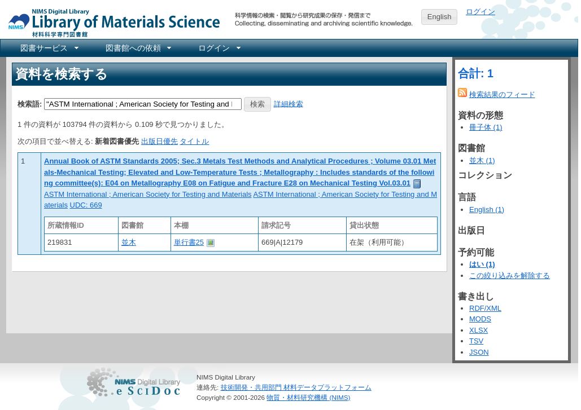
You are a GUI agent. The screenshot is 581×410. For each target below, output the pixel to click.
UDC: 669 (86, 205)
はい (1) (482, 264)
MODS (480, 319)
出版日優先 (159, 141)
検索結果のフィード (502, 94)
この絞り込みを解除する (509, 275)
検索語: (30, 103)
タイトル (194, 141)
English (439, 16)
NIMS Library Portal (110, 22)
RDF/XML (485, 308)
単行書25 (189, 242)
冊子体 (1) (486, 127)
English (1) (486, 209)
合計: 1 (475, 73)
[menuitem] (48, 47)
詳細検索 (288, 103)
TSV (476, 341)
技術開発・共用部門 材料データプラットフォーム (296, 387)
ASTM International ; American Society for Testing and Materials (148, 194)
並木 (128, 242)
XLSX (478, 330)
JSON (479, 352)
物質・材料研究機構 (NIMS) (308, 397)
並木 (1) (482, 160)
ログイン (480, 11)
